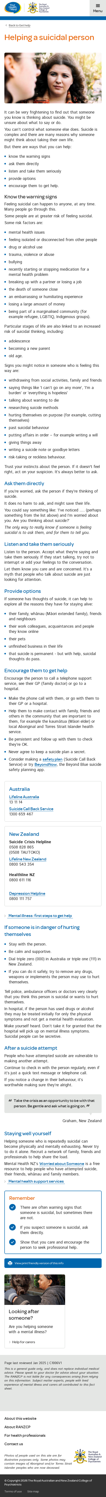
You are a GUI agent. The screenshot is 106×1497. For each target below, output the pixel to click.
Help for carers (23, 1342)
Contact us (13, 1444)
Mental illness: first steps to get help (40, 915)
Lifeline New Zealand (27, 859)
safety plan (53, 759)
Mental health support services (36, 1181)
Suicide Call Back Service (31, 808)
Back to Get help (19, 25)
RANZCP (87, 1456)
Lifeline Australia (24, 796)
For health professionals (24, 1435)
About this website (20, 1419)
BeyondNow (46, 764)
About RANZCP (17, 1427)
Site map (33, 1491)
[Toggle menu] (98, 8)
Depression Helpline (27, 893)
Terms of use (13, 1491)
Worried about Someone (61, 1163)
